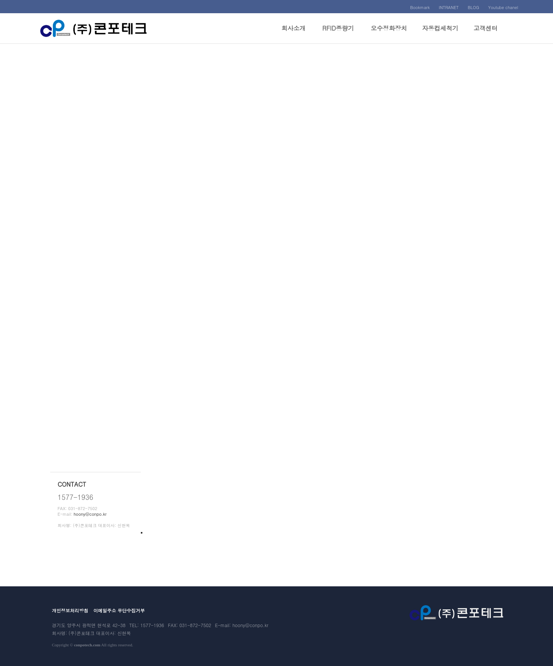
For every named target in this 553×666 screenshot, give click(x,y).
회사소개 (293, 33)
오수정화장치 (389, 33)
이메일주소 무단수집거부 (119, 610)
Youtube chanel (503, 7)
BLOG (473, 7)
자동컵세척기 (440, 33)
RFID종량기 (338, 33)
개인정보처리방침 (70, 610)
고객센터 (485, 33)
